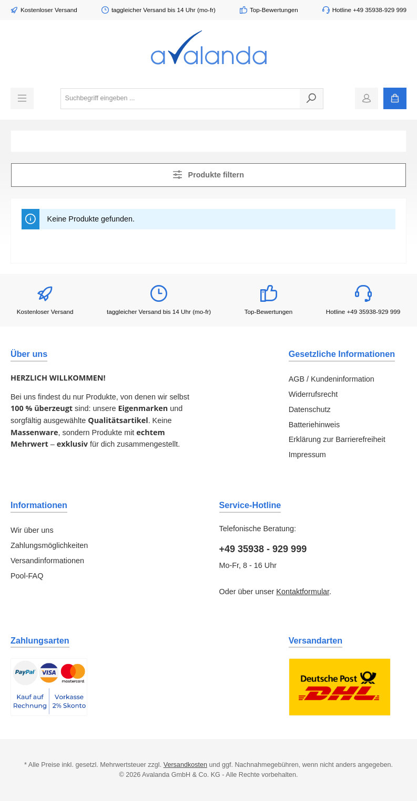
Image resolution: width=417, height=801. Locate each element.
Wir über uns (32, 530)
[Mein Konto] (366, 98)
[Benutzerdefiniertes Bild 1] (49, 687)
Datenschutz (310, 409)
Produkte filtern (208, 174)
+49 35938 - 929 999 (263, 549)
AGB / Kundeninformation (331, 379)
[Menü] (22, 98)
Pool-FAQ (27, 576)
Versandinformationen (47, 560)
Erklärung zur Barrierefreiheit (337, 439)
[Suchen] (311, 98)
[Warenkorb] (394, 98)
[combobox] (180, 98)
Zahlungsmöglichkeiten (49, 545)
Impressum (307, 454)
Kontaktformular (302, 591)
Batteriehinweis (314, 424)
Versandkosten (185, 764)
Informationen (39, 505)
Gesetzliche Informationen (342, 354)
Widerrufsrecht (313, 394)
